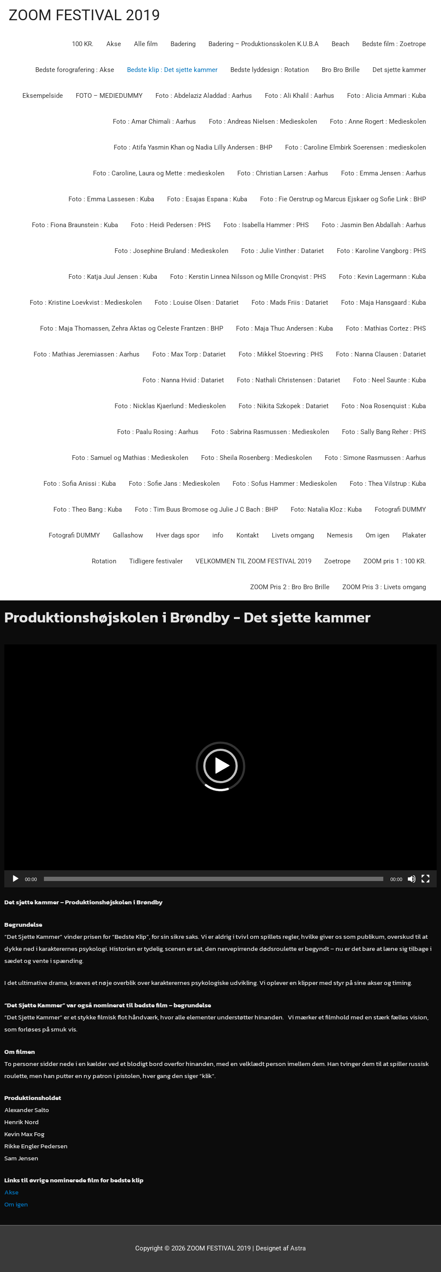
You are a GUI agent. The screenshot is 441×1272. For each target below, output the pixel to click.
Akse (113, 44)
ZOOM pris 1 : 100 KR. (394, 561)
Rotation (104, 561)
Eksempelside (42, 96)
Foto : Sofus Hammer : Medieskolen (285, 484)
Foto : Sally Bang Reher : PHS (384, 432)
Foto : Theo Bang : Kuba (87, 509)
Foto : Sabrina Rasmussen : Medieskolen (270, 432)
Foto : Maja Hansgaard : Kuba (383, 302)
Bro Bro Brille (341, 70)
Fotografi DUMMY (400, 509)
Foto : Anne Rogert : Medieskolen (378, 121)
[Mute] (411, 879)
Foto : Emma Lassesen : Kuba (111, 199)
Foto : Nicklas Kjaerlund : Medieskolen (170, 406)
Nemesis (340, 535)
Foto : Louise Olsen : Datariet (197, 302)
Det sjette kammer (399, 70)
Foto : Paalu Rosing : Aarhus (158, 432)
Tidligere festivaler (156, 561)
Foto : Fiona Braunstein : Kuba (75, 225)
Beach (340, 44)
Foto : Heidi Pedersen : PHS (171, 225)
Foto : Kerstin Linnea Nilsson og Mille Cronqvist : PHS (248, 277)
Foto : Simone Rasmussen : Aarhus (375, 458)
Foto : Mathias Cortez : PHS (386, 328)
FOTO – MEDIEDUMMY (109, 96)
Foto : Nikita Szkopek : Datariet (284, 406)
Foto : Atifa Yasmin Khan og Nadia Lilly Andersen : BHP (193, 147)
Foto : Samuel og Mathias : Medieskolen (130, 458)
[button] (220, 766)
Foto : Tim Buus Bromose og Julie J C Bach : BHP (206, 509)
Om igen (377, 535)
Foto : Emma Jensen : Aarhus (383, 173)
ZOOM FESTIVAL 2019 (84, 15)
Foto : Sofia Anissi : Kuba (79, 484)
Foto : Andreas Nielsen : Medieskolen (263, 121)
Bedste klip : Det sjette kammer (172, 70)
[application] (220, 766)
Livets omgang (293, 535)
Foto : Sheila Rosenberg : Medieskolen (256, 458)
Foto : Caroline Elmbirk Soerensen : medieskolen (355, 147)
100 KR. (82, 44)
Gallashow (128, 535)
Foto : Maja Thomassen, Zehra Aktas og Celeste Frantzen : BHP (131, 328)
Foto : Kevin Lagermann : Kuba (382, 277)
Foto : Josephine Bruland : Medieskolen (171, 251)
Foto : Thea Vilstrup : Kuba (388, 484)
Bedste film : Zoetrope (394, 44)
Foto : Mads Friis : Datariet (290, 302)
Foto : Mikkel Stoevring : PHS (281, 354)
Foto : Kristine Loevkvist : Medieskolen (86, 302)
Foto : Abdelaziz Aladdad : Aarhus (203, 96)
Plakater (414, 535)
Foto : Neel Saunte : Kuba (389, 380)
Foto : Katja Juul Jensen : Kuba (112, 277)
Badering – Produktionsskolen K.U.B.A (263, 44)
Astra (298, 1248)
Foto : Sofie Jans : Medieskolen (174, 484)
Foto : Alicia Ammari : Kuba (386, 96)
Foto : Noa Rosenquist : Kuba (384, 406)
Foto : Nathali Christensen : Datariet (288, 380)
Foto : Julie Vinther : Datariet (282, 251)
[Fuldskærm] (425, 879)
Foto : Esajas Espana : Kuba (207, 199)
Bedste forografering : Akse (74, 70)
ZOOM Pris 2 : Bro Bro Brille (289, 587)
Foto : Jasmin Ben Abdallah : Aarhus (374, 225)
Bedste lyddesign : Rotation (269, 70)
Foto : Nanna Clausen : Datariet (381, 354)
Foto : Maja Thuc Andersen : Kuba (284, 328)
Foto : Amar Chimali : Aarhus (154, 121)
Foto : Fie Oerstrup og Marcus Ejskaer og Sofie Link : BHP (343, 199)
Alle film (146, 44)
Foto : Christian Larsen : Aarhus (282, 173)
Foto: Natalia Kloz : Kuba (326, 509)
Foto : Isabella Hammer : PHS (266, 225)
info (218, 535)
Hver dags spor (177, 535)
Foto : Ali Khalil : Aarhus (299, 96)
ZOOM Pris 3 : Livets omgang (384, 587)
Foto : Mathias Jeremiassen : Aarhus (87, 354)
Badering (183, 44)
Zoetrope (337, 561)
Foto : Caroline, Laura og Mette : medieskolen (158, 173)
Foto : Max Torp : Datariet (189, 354)
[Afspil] (15, 879)
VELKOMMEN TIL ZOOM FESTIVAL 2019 (253, 561)
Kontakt (247, 535)
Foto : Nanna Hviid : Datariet (183, 380)
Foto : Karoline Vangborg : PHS (381, 251)
